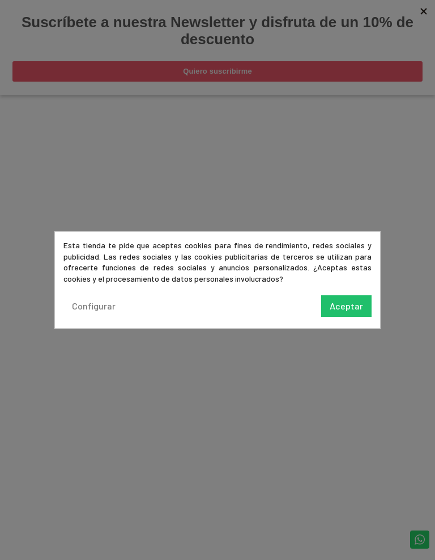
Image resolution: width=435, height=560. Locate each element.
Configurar (94, 305)
